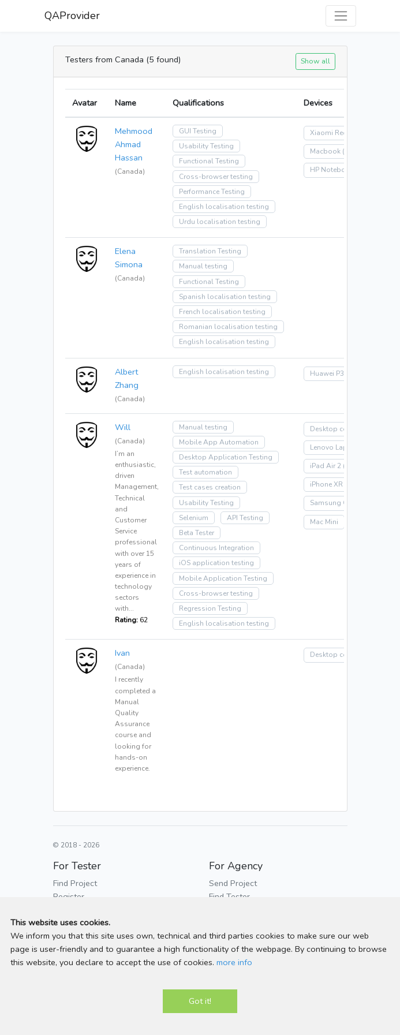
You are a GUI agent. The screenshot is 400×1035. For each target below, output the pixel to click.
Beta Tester (196, 532)
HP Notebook (332, 169)
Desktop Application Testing (225, 457)
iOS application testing (216, 562)
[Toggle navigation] (341, 16)
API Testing (245, 517)
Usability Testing (206, 146)
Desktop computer (340, 429)
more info (234, 962)
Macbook (325, 151)
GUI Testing (197, 131)
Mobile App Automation (219, 442)
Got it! (200, 1001)
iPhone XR (326, 484)
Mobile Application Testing (223, 578)
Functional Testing (209, 161)
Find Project (75, 883)
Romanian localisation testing (228, 326)
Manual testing (203, 266)
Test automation (205, 472)
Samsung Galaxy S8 (342, 502)
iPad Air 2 (325, 465)
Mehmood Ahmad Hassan (133, 144)
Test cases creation (210, 487)
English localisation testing (224, 206)
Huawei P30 (329, 373)
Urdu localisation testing (219, 221)
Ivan (122, 653)
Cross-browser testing (216, 176)
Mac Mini (324, 521)
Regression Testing (210, 608)
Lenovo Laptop (334, 447)
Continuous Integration (216, 547)
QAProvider (72, 16)
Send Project (233, 883)
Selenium (193, 517)
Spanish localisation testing (225, 296)
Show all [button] (315, 61)
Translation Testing (210, 251)
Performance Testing (212, 191)
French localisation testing (222, 311)
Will (122, 427)
